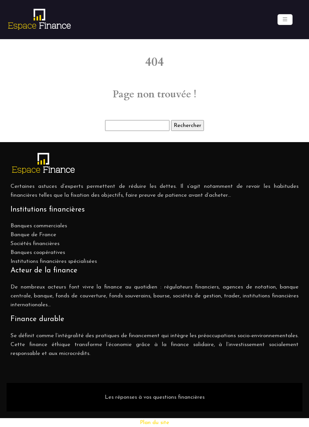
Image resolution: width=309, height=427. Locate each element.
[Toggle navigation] (285, 19)
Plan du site (154, 422)
